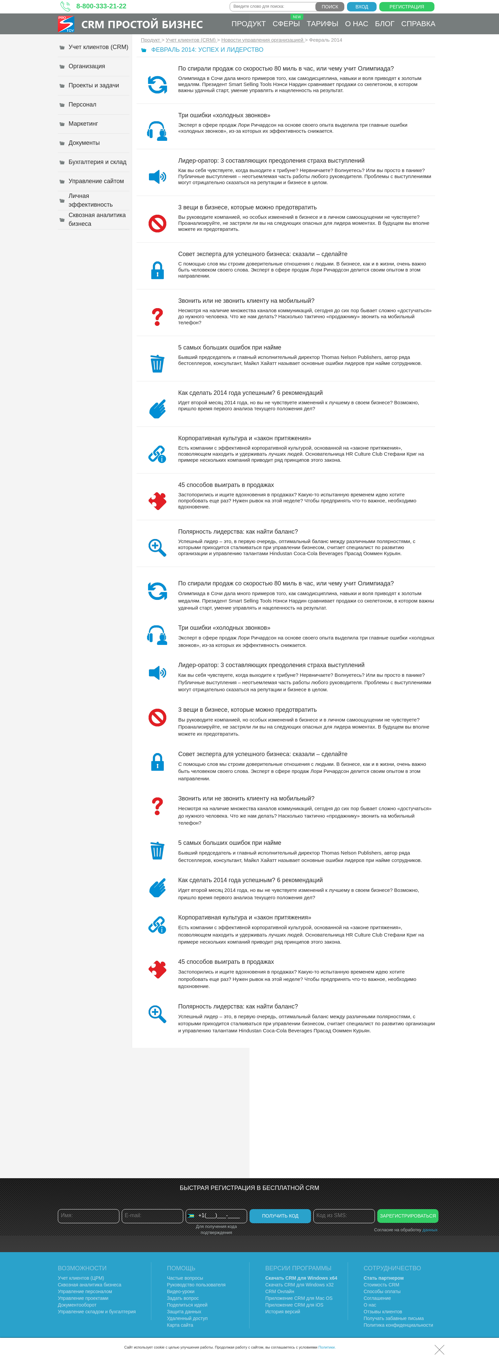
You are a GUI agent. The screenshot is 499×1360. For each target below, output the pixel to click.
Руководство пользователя (196, 1284)
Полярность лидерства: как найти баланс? (238, 531)
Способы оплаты (382, 1291)
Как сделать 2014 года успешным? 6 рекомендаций (250, 392)
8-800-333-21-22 (101, 6)
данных (429, 1229)
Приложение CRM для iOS (294, 1305)
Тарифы (322, 23)
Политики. (327, 1347)
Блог (384, 23)
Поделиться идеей (187, 1305)
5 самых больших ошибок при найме (229, 347)
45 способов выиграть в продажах (226, 485)
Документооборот (77, 1305)
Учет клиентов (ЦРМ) (81, 1278)
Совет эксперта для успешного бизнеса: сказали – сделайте (263, 254)
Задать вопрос (183, 1298)
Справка (418, 23)
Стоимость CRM (381, 1284)
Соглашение (377, 1298)
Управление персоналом (85, 1291)
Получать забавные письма (394, 1318)
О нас (356, 23)
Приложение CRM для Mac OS (299, 1298)
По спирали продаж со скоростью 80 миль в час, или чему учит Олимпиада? (286, 68)
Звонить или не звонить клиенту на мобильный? (246, 300)
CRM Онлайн (279, 1291)
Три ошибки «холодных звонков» (224, 115)
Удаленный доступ (187, 1318)
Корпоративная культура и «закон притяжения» (244, 438)
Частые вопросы (185, 1278)
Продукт (249, 23)
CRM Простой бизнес (142, 24)
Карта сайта (180, 1325)
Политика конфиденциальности (398, 1325)
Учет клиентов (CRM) (191, 40)
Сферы (288, 21)
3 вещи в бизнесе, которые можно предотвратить (247, 207)
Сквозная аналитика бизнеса (89, 1284)
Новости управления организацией (263, 40)
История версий (282, 1311)
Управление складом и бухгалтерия (97, 1311)
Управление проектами (83, 1298)
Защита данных (184, 1311)
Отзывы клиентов (383, 1311)
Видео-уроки (181, 1291)
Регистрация (407, 6)
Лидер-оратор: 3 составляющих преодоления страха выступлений (271, 160)
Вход (361, 6)
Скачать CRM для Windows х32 (299, 1284)
